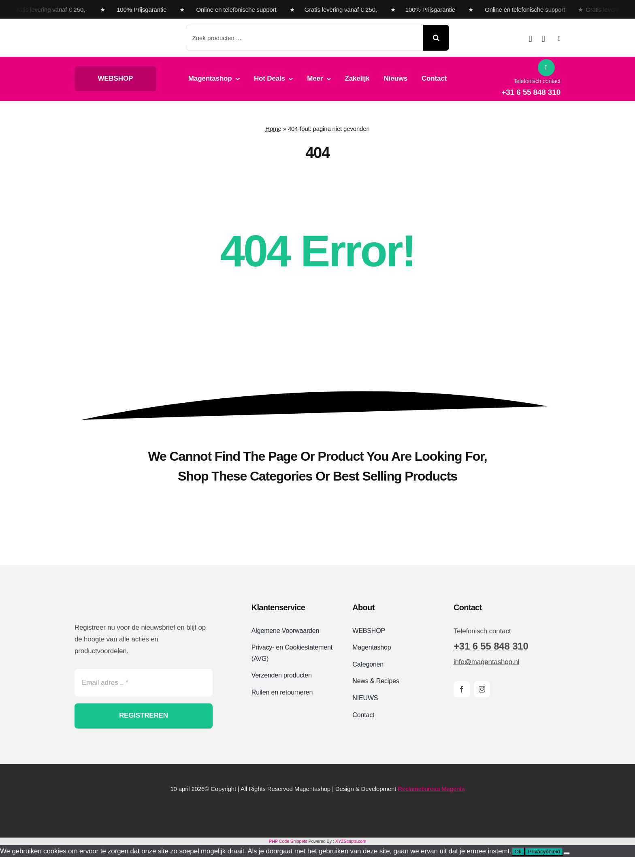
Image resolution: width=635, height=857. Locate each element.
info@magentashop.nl (486, 662)
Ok (518, 851)
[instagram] (482, 689)
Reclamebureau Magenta (431, 788)
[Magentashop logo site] (117, 601)
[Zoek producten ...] (305, 38)
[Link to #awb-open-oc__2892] (559, 38)
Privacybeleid (544, 851)
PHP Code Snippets (288, 841)
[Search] (436, 38)
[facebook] (462, 689)
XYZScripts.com (350, 841)
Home (273, 128)
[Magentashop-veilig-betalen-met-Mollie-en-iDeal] (317, 810)
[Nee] (566, 853)
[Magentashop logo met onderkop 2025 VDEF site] (120, 29)
